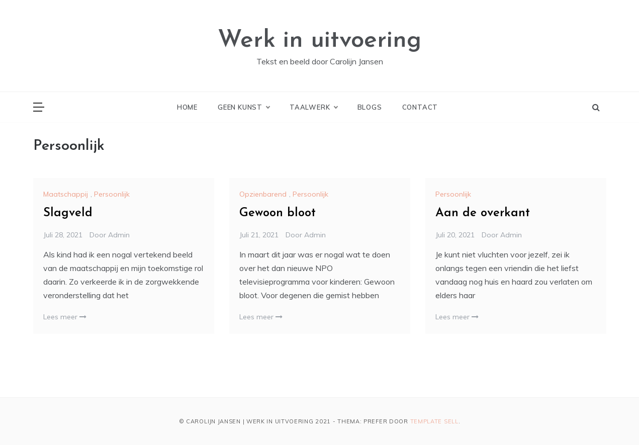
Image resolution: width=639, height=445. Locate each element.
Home (187, 107)
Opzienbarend (263, 194)
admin (119, 234)
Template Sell (434, 421)
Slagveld (68, 213)
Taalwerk (313, 107)
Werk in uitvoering (319, 41)
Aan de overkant (482, 213)
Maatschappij (65, 194)
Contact (420, 107)
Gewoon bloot (277, 213)
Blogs (369, 107)
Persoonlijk (112, 194)
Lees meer (64, 316)
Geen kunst (243, 107)
